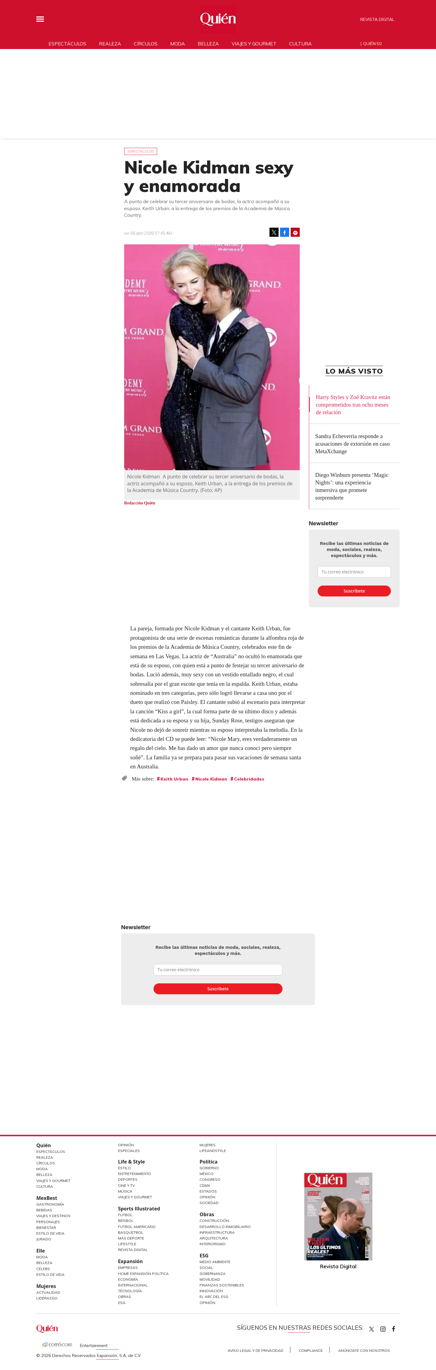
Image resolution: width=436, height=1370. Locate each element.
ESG (121, 1302)
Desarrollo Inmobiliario (225, 1226)
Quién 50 (372, 43)
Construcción (214, 1220)
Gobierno (209, 1168)
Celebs (43, 1268)
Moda (177, 44)
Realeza (110, 44)
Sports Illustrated (139, 1208)
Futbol (125, 1215)
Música (125, 1191)
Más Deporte (131, 1238)
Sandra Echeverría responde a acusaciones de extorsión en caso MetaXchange (352, 443)
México (206, 1173)
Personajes (48, 1222)
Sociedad (209, 1202)
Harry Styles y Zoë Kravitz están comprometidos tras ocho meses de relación (353, 404)
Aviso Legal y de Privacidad (255, 1350)
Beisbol (126, 1220)
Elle (40, 1250)
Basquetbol (130, 1232)
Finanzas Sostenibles (222, 1285)
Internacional (133, 1285)
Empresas (128, 1267)
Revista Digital (377, 19)
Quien (371, 1329)
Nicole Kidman (211, 779)
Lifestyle (127, 1244)
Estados (208, 1191)
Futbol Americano (137, 1226)
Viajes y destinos (53, 1215)
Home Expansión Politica (143, 1273)
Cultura (300, 44)
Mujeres (46, 1286)
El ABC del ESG (214, 1296)
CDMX (205, 1185)
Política (208, 1161)
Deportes (127, 1179)
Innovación (211, 1291)
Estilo (124, 1168)
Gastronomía (50, 1204)
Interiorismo (213, 1244)
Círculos (145, 44)
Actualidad (48, 1292)
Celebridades (249, 779)
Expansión (130, 1261)
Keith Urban (174, 779)
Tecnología (130, 1291)
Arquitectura (214, 1238)
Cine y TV (126, 1185)
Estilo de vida (50, 1274)
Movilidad (210, 1279)
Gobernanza (213, 1273)
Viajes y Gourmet (53, 1180)
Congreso (210, 1179)
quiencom (388, 1327)
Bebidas (44, 1210)
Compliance (311, 1350)
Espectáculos (67, 44)
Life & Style (131, 1161)
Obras (124, 1296)
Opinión (126, 1145)
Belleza (208, 44)
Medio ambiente (215, 1261)
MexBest (46, 1198)
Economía (128, 1279)
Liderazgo (47, 1298)
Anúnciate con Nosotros (364, 1350)
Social (206, 1267)
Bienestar (46, 1227)
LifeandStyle (213, 1150)
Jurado (43, 1239)
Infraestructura (217, 1232)
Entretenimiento (134, 1173)
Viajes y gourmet (254, 44)
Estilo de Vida (50, 1233)
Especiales (129, 1150)
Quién (43, 1145)
